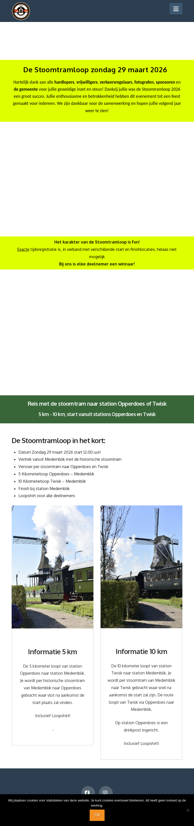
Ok (97, 814)
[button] (175, 9)
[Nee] (187, 810)
